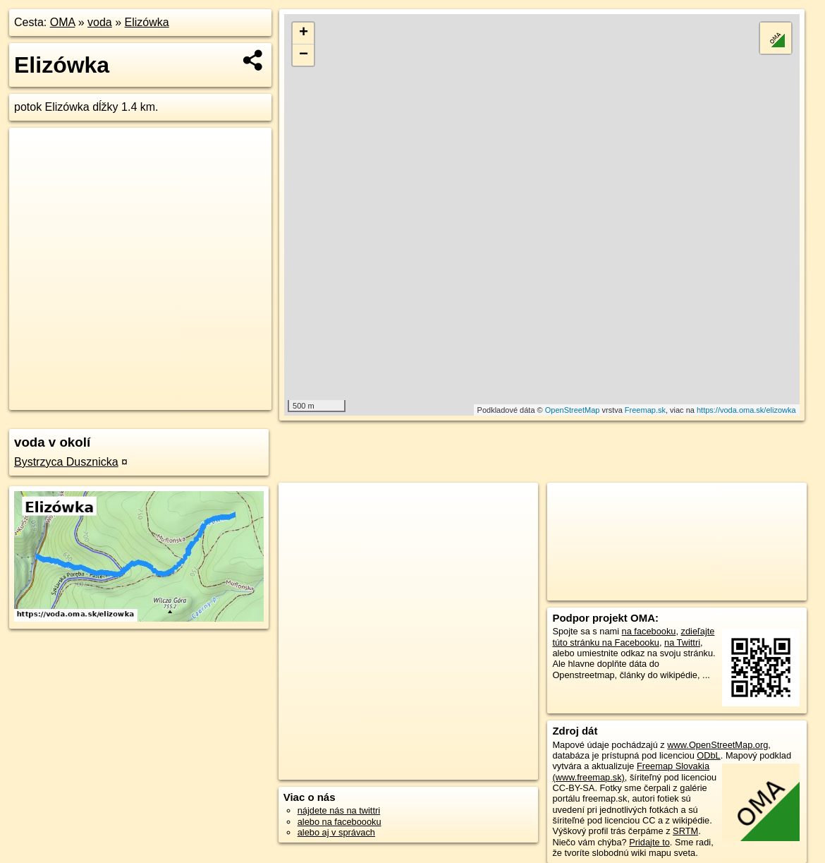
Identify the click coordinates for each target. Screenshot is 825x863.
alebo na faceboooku (339, 821)
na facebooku (649, 631)
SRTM (685, 831)
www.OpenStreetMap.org (717, 745)
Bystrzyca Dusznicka (66, 462)
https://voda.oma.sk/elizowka (746, 410)
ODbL (708, 755)
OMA (62, 22)
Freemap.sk (645, 410)
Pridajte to (649, 842)
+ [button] (303, 33)
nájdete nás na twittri (339, 810)
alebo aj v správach (336, 832)
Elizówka (147, 22)
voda (99, 22)
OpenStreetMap (572, 410)
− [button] (303, 55)
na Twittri (682, 642)
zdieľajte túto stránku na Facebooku (633, 636)
